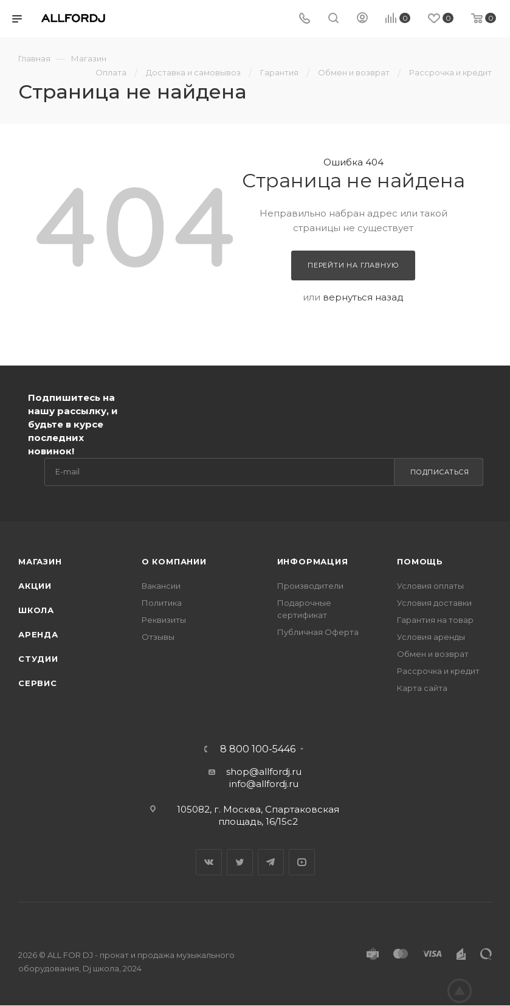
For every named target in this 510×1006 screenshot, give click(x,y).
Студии (38, 659)
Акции (35, 586)
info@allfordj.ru (263, 783)
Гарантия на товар (435, 620)
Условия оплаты (430, 586)
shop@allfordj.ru (264, 771)
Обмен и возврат (433, 654)
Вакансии (161, 586)
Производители (310, 586)
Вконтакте (209, 862)
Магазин (40, 561)
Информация (312, 561)
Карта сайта (422, 688)
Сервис (37, 683)
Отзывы (158, 637)
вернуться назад (363, 297)
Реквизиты (164, 620)
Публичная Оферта (318, 632)
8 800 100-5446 (257, 749)
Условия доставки (434, 603)
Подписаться (439, 472)
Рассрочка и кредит (438, 671)
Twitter (240, 862)
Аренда (38, 634)
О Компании (174, 561)
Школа (36, 610)
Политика (162, 603)
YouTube (302, 862)
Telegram (271, 862)
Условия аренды (431, 637)
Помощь (420, 561)
